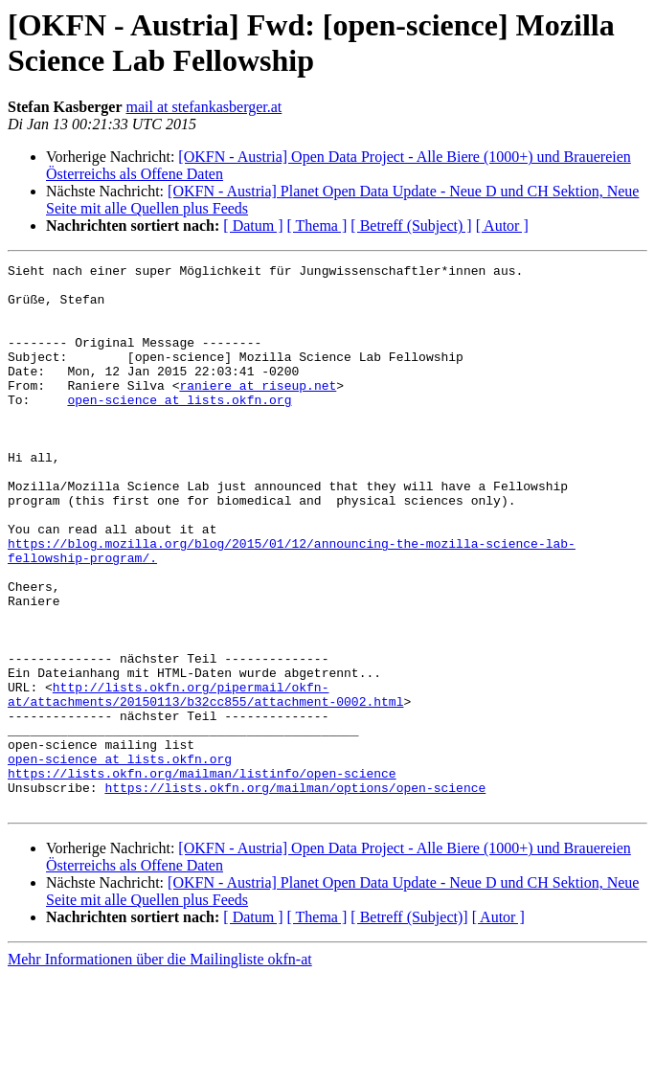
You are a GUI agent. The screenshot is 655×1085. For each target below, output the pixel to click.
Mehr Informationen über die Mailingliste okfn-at (160, 1068)
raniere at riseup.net (257, 410)
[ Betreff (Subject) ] (410, 225)
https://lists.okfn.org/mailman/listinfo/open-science (202, 876)
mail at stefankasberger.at (204, 107)
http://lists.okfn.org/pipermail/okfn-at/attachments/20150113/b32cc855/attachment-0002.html (205, 781)
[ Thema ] (317, 225)
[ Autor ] (502, 225)
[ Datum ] (252, 225)
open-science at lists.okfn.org (179, 428)
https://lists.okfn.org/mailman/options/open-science (295, 893)
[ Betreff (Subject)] (408, 1026)
